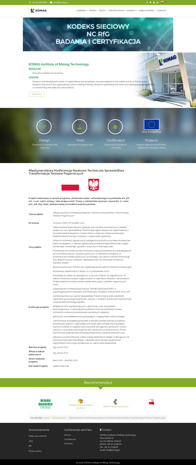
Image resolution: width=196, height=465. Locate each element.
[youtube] (154, 2)
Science (131, 11)
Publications (146, 11)
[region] (98, 34)
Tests (102, 11)
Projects (151, 140)
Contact (162, 11)
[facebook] (147, 2)
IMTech (67, 435)
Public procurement (38, 436)
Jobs (31, 441)
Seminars (68, 443)
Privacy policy (35, 451)
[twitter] (150, 2)
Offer (92, 11)
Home (46, 418)
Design (44, 140)
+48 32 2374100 (39, 2)
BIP (30, 446)
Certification (116, 11)
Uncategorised (59, 418)
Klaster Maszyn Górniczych (115, 403)
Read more (37, 94)
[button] (98, 34)
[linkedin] (157, 2)
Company (81, 11)
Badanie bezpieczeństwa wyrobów (80, 404)
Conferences (70, 439)
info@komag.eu (60, 2)
